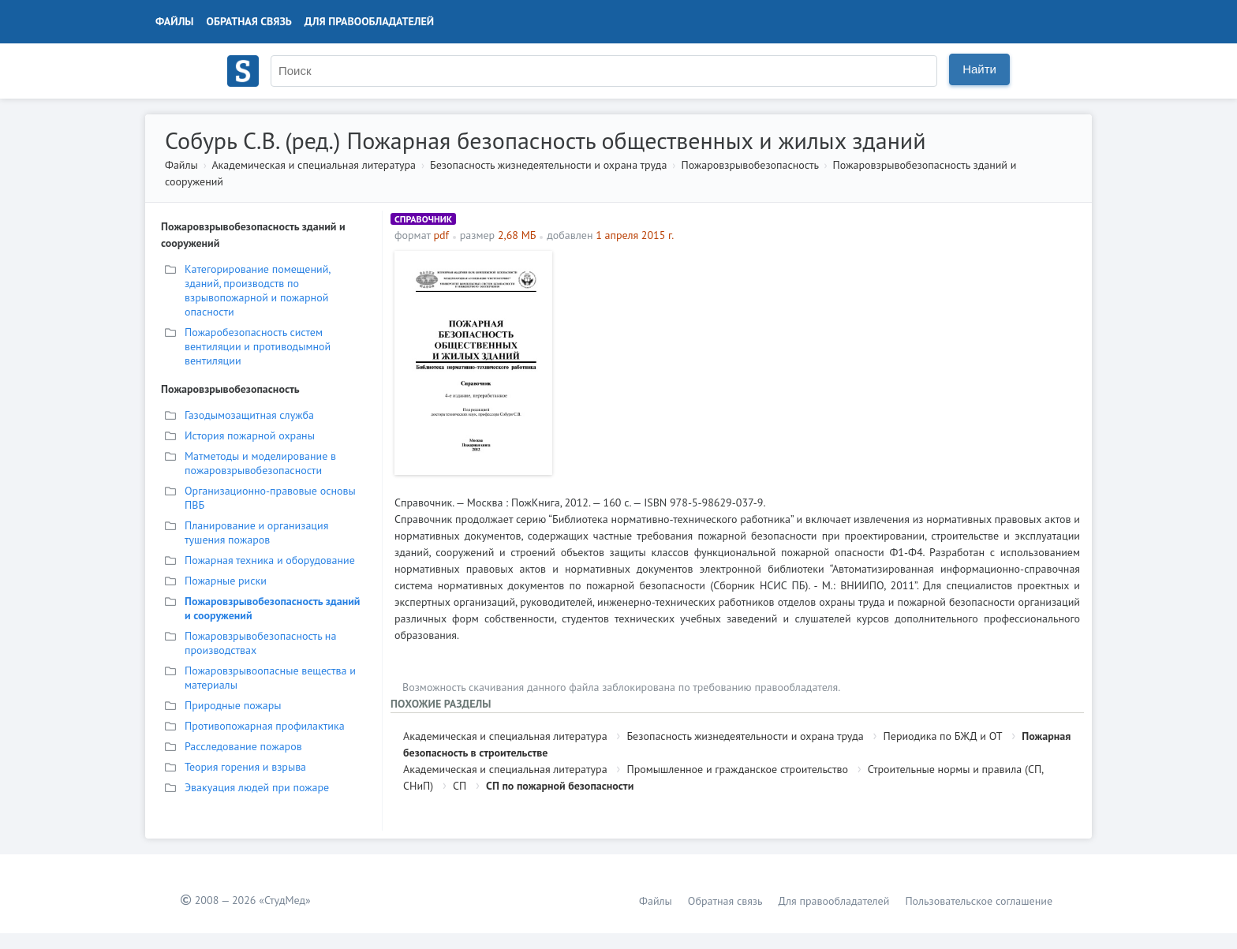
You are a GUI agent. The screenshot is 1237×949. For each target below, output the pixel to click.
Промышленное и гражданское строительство (737, 769)
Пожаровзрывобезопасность (749, 165)
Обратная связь (249, 21)
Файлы (174, 21)
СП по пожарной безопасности (559, 786)
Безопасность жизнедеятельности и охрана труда (548, 165)
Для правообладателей (369, 21)
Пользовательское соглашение (978, 901)
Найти (979, 69)
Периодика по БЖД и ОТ (943, 736)
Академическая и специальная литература (313, 165)
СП (459, 786)
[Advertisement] (820, 361)
